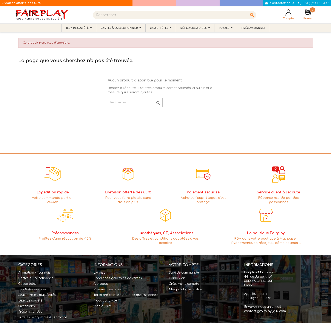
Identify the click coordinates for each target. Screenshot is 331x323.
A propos (101, 283)
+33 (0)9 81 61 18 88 (257, 298)
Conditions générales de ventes (118, 278)
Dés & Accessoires (32, 289)
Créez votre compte (184, 283)
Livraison (101, 272)
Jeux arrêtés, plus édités (37, 295)
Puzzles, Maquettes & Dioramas (43, 317)
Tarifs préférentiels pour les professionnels (126, 295)
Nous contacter (106, 300)
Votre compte (184, 265)
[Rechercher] (175, 15)
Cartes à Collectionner (35, 278)
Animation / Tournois (34, 272)
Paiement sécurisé (107, 289)
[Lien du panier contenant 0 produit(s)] (308, 15)
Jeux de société (30, 300)
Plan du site (103, 306)
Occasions (26, 306)
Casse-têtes (27, 283)
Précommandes (30, 311)
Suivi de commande (184, 272)
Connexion (177, 278)
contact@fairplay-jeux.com (265, 311)
